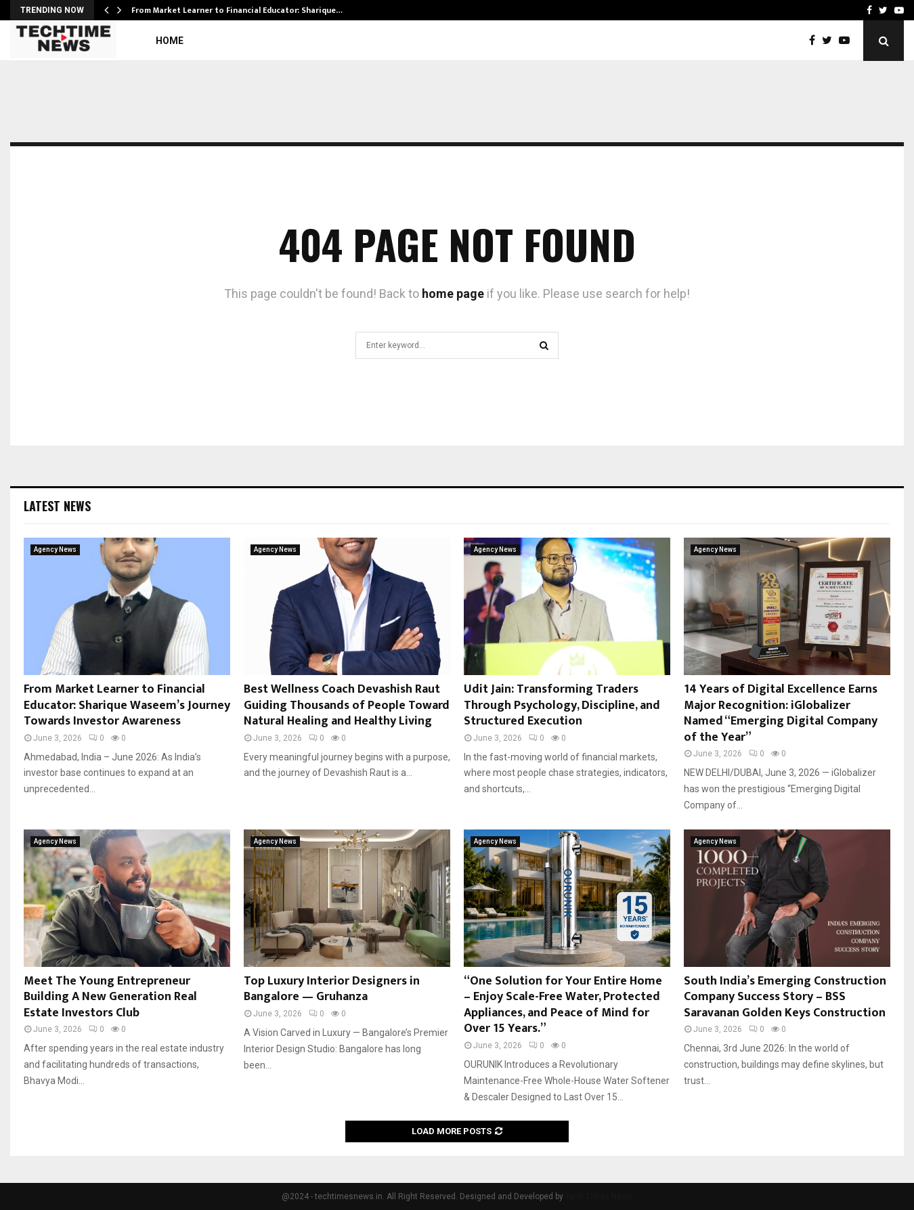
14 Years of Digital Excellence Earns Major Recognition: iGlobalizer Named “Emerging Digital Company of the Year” (780, 713)
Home (169, 40)
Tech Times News (598, 1196)
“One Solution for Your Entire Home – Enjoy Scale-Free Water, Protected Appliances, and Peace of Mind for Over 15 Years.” (563, 1005)
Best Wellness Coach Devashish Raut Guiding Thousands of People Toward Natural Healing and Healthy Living (347, 705)
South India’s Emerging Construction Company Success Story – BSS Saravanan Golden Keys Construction (785, 997)
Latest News (57, 506)
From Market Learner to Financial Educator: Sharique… (237, 10)
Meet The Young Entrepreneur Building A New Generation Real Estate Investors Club (110, 997)
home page (453, 293)
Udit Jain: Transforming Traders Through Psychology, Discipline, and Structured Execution (562, 705)
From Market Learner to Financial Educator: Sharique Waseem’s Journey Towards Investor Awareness (127, 705)
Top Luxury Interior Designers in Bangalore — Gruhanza (332, 989)
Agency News (55, 549)
